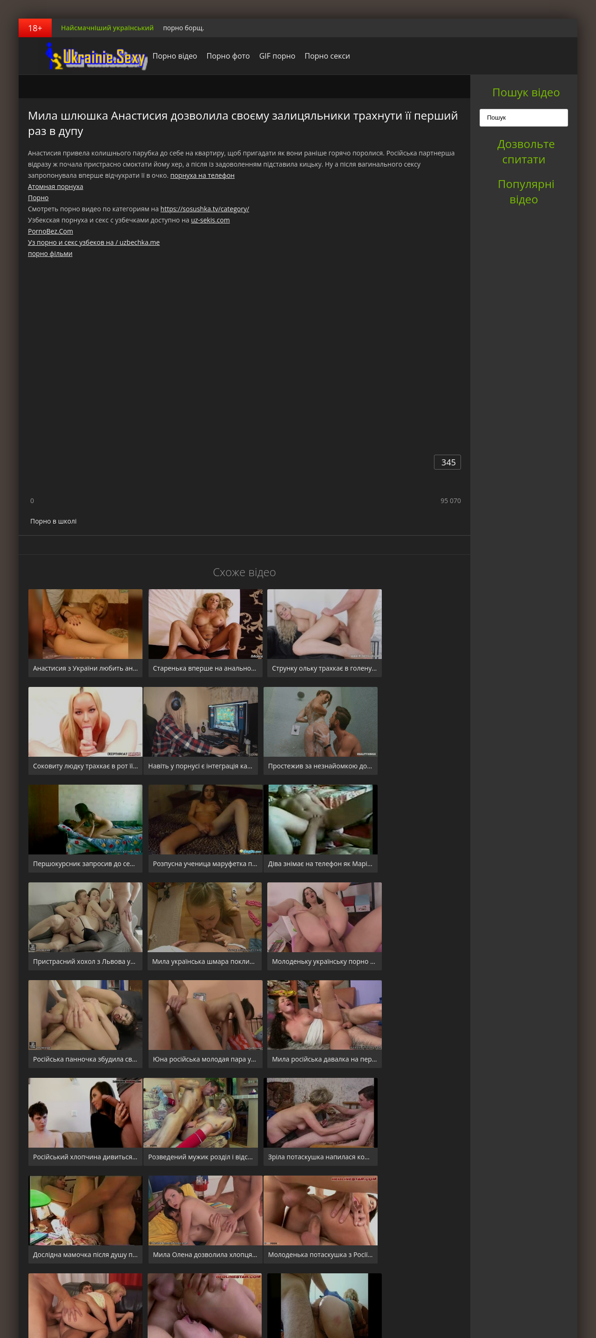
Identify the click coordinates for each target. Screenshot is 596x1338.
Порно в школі (53, 521)
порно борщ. (183, 27)
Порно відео (162, 56)
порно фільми (50, 253)
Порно (38, 197)
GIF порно (264, 56)
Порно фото (215, 56)
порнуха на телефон (202, 175)
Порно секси (315, 56)
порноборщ (77, 55)
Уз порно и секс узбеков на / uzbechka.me (94, 242)
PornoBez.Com (50, 231)
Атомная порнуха (55, 186)
